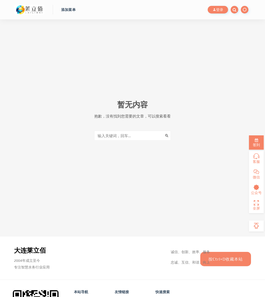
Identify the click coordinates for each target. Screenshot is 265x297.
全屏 (256, 205)
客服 (256, 158)
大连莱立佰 (30, 250)
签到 (256, 142)
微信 (256, 174)
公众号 (256, 190)
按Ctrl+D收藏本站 (225, 259)
